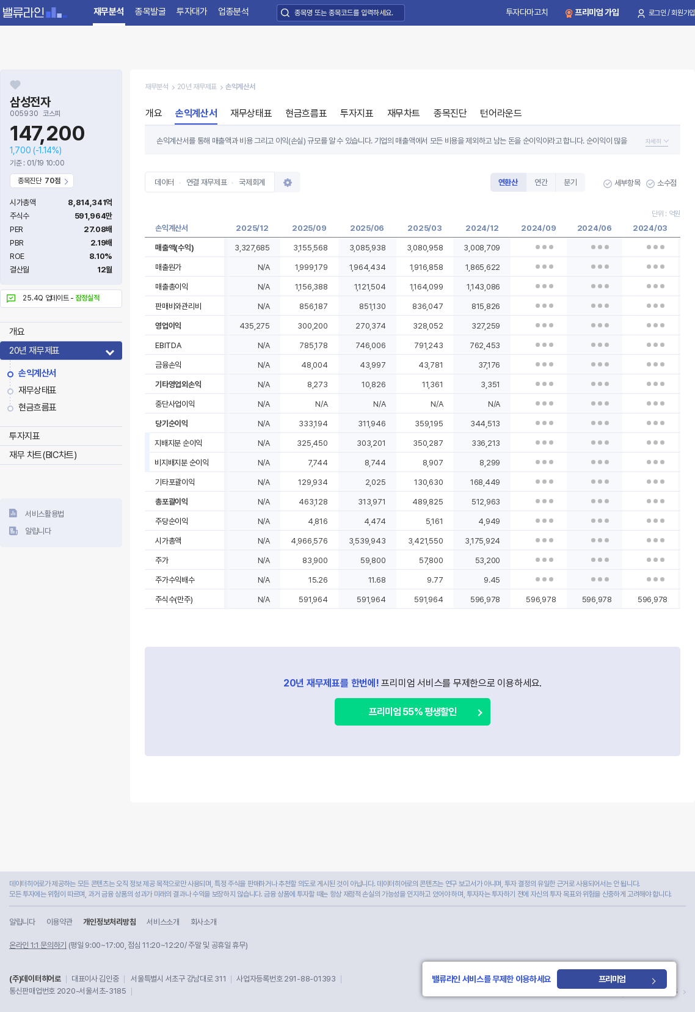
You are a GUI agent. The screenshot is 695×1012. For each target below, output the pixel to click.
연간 (540, 182)
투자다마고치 (527, 12)
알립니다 (38, 531)
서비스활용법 (44, 514)
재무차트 (403, 113)
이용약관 (59, 921)
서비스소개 (163, 921)
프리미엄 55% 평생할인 (412, 712)
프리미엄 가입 (597, 12)
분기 (570, 182)
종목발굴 (150, 11)
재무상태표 (37, 390)
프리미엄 (615, 979)
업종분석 (233, 11)
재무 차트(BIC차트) (42, 455)
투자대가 (192, 11)
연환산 (508, 182)
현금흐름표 (37, 407)
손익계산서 (37, 373)
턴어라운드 (501, 113)
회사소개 (204, 921)
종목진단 (450, 113)
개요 (16, 331)
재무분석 (109, 11)
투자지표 (24, 436)
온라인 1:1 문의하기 (38, 945)
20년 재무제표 (34, 350)
